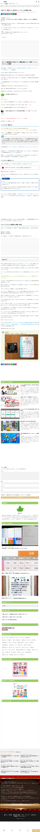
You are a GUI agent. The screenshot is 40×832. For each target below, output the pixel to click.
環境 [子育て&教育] (12, 3)
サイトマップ (27, 814)
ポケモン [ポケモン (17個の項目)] (12, 647)
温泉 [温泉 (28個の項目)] (29, 649)
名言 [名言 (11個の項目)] (22, 654)
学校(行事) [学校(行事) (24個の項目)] (29, 652)
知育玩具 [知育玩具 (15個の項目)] (5, 642)
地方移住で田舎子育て (30, 12)
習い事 (35, 12)
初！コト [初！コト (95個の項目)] (35, 649)
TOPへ (36, 831)
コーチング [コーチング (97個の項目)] (5, 637)
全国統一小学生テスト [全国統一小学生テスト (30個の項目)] (15, 654)
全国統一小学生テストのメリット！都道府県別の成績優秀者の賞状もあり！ (14, 598)
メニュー (20, 831)
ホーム (4, 831)
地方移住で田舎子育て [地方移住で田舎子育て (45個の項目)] (21, 649)
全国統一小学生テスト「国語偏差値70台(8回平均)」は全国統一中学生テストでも (14, 614)
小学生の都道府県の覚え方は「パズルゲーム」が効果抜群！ (29, 434)
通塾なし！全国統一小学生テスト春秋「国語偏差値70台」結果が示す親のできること (16, 573)
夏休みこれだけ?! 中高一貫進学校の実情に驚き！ (9, 619)
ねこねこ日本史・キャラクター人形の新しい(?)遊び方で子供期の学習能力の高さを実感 (29, 767)
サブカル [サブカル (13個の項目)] (19, 647)
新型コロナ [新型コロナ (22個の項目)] (5, 654)
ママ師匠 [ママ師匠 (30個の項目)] (14, 652)
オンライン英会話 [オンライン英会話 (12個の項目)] (30, 642)
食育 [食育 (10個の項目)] (32, 647)
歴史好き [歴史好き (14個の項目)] (5, 647)
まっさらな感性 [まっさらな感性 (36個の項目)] (6, 652)
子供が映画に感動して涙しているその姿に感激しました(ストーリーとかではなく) (29, 772)
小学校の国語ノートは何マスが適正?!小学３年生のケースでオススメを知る (14, 548)
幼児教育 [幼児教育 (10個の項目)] (28, 637)
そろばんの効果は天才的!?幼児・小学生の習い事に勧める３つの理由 (29, 385)
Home (2, 3)
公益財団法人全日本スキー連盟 (6, 33)
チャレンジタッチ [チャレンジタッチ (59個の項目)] (20, 637)
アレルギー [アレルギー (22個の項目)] (12, 649)
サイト (2, 490)
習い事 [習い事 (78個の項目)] (12, 637)
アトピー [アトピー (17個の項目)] (5, 649)
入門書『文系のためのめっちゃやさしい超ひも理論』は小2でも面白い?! (10, 772)
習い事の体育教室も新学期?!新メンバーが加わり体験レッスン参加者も (10, 756)
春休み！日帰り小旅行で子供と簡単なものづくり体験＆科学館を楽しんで (29, 762)
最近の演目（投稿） (6, 610)
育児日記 (6, 3)
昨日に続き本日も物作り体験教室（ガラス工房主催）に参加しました (10, 762)
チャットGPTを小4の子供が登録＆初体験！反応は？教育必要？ (29, 410)
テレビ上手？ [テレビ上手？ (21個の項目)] (26, 647)
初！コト (25, 12)
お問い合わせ (33, 814)
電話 (28, 831)
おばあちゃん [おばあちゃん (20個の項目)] (21, 652)
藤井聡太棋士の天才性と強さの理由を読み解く (28, 421)
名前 (2, 481)
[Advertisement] (20, 48)
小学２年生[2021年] (17, 12)
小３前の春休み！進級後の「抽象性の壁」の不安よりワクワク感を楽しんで (10, 767)
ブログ (17, 3)
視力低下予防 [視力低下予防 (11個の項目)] (21, 642)
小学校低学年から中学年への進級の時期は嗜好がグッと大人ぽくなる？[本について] (29, 756)
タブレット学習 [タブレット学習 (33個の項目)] (13, 642)
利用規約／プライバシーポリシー (20, 816)
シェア (12, 831)
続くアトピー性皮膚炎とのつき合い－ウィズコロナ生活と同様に (20, 796)
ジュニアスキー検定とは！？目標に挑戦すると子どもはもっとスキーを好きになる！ (23, 146)
